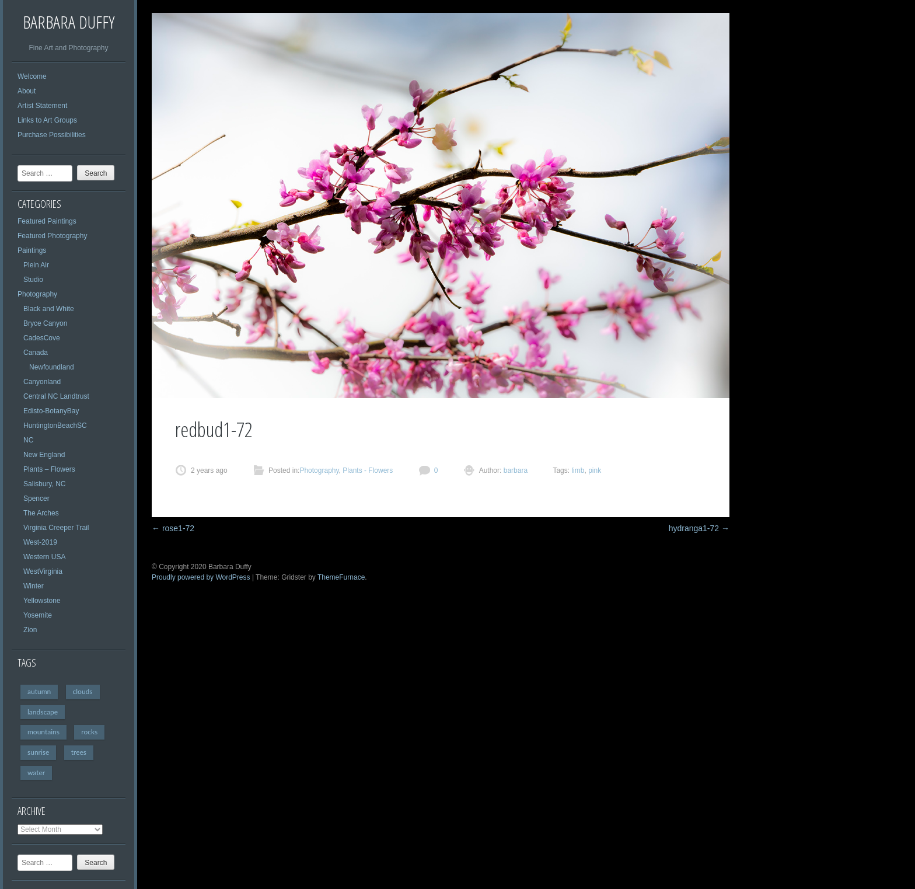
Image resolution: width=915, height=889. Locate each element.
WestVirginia (42, 571)
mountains (43, 731)
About (27, 91)
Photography (37, 294)
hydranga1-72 (699, 528)
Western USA (44, 557)
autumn (39, 691)
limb (577, 470)
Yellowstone (42, 601)
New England (44, 455)
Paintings (32, 250)
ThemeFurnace (341, 577)
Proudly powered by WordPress (201, 577)
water (36, 772)
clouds (83, 691)
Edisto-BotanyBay (51, 411)
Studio (33, 280)
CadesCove (41, 338)
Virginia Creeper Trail (56, 528)
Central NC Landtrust (56, 396)
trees (78, 752)
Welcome (32, 76)
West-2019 (40, 542)
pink (594, 470)
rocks (89, 731)
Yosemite (37, 615)
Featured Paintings (47, 221)
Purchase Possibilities (52, 135)
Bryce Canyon (45, 323)
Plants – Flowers (49, 469)
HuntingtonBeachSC (55, 425)
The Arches (41, 513)
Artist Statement (42, 106)
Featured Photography (52, 236)
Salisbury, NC (44, 484)
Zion (30, 630)
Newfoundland (51, 367)
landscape (42, 711)
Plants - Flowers (368, 470)
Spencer (36, 498)
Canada (35, 352)
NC (28, 440)
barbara (514, 470)
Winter (33, 586)
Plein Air (36, 265)
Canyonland (42, 382)
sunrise (38, 752)
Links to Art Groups (47, 120)
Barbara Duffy (68, 22)
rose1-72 (173, 528)
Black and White (48, 309)
